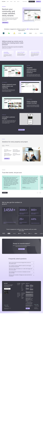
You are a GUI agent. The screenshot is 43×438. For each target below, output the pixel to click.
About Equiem (18, 294)
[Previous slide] (37, 192)
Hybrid (22, 290)
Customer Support (25, 1)
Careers (18, 296)
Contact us (38, 1)
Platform (8, 1)
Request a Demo (31, 1)
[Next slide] (40, 192)
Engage (22, 284)
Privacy (35, 304)
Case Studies (6, 158)
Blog (21, 296)
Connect (22, 289)
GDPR (37, 304)
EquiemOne (18, 284)
